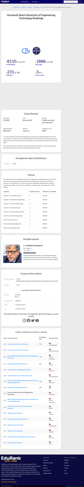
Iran (65, 470)
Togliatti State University (15, 413)
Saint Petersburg (48, 462)
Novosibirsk (46, 470)
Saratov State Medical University (17, 419)
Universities (16, 7)
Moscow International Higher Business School (21, 437)
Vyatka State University (14, 442)
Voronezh (36, 7)
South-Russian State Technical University (19, 375)
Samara (45, 468)
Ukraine (66, 460)
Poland (66, 462)
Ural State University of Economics (18, 344)
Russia (30, 7)
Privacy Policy (79, 486)
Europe (24, 7)
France (66, 473)
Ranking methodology (9, 482)
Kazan (45, 465)
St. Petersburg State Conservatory (18, 350)
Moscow (45, 460)
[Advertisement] (15, 33)
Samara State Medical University (17, 364)
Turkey (66, 468)
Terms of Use (69, 486)
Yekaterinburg (47, 473)
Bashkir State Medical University (17, 387)
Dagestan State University (15, 425)
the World (11, 64)
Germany (66, 465)
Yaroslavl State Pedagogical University (19, 369)
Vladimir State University (15, 431)
